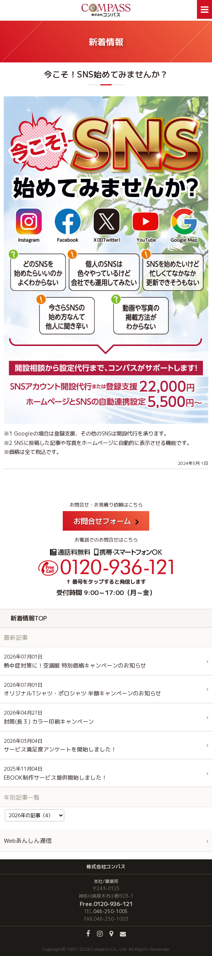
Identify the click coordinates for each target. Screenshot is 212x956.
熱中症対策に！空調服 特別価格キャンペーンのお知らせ (75, 661)
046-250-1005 (110, 911)
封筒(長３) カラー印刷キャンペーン (49, 717)
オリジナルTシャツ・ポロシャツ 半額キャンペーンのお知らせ (82, 689)
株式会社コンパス (106, 866)
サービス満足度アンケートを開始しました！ (60, 745)
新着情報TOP (29, 618)
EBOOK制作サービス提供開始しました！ (55, 773)
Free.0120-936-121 (106, 903)
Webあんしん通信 (28, 840)
